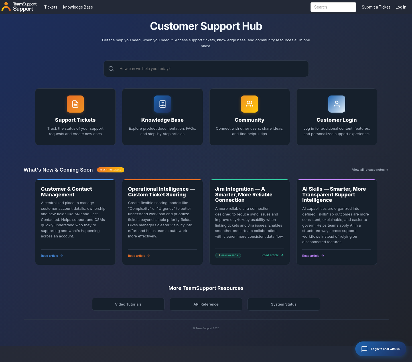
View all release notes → (370, 170)
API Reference (205, 304)
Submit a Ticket (376, 7)
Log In (401, 7)
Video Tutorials (128, 304)
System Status (283, 304)
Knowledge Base (78, 7)
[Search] (111, 69)
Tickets (50, 7)
